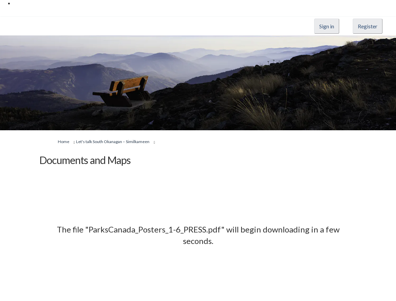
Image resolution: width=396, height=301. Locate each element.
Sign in (326, 26)
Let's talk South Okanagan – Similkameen (112, 141)
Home (63, 141)
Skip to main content (35, 3)
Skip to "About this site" (39, 10)
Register (367, 26)
